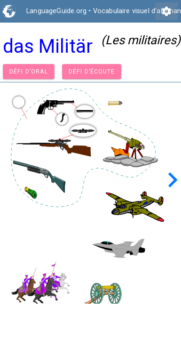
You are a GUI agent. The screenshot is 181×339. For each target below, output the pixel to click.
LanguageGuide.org (56, 11)
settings (166, 11)
